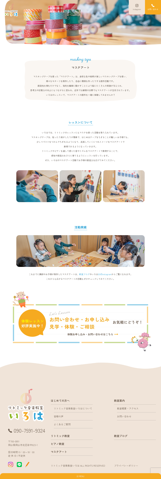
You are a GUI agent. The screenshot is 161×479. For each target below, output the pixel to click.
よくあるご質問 (62, 424)
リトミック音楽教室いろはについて (73, 408)
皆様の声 (58, 416)
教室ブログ (84, 274)
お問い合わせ (124, 416)
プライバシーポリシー (126, 465)
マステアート (59, 452)
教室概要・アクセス (128, 408)
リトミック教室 (60, 436)
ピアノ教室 (57, 444)
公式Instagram (104, 274)
